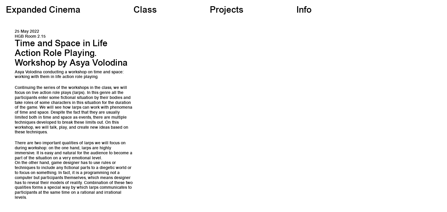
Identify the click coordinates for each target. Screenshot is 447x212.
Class (145, 10)
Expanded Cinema (43, 10)
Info (303, 10)
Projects (226, 10)
